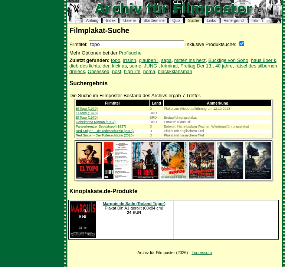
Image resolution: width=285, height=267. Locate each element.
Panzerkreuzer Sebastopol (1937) (101, 126)
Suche (193, 21)
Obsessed (98, 71)
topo (115, 60)
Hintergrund (234, 21)
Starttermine (154, 21)
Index (110, 21)
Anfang (92, 21)
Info (255, 21)
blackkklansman (175, 71)
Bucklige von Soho (228, 60)
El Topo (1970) (87, 109)
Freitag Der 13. (196, 66)
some (135, 66)
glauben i (148, 60)
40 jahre (224, 66)
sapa (166, 60)
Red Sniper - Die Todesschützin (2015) (105, 131)
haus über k (263, 60)
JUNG (151, 66)
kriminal (169, 66)
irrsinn (129, 60)
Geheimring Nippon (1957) (95, 122)
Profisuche (130, 53)
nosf (116, 71)
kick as (119, 66)
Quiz (176, 21)
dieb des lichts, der (89, 66)
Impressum (201, 252)
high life (132, 71)
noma (149, 71)
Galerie (129, 21)
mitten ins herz (190, 60)
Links (211, 21)
